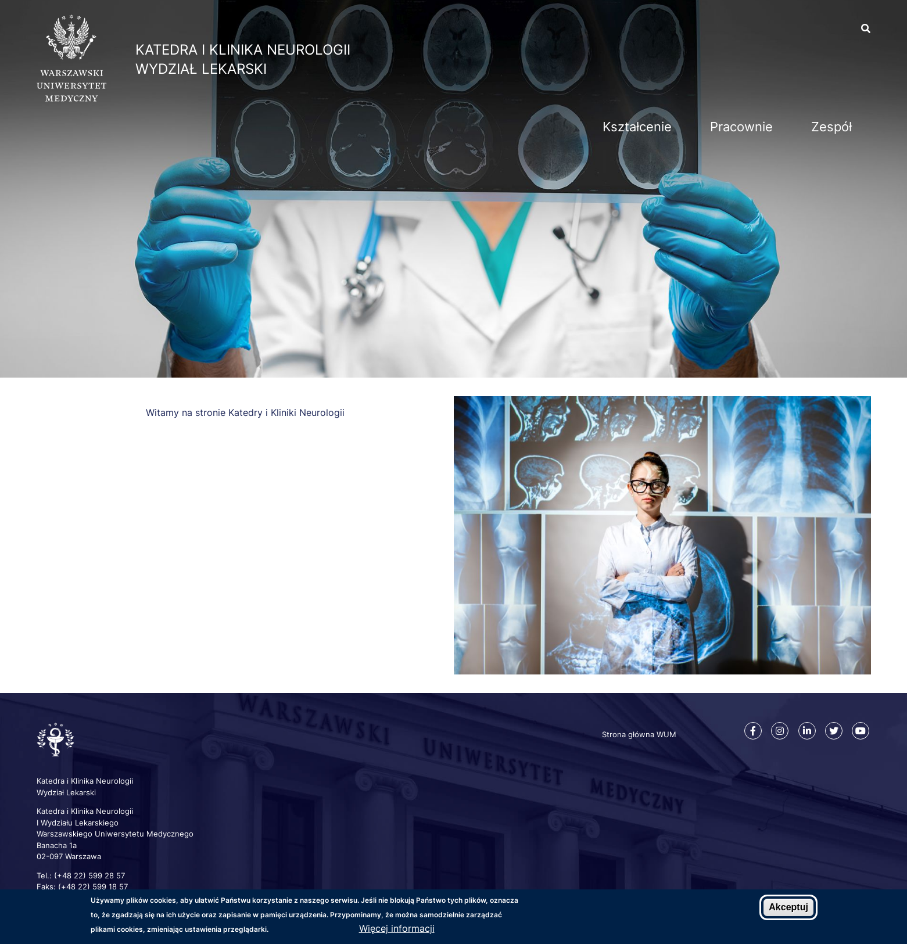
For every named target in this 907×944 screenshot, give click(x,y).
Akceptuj (788, 908)
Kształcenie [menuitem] (637, 126)
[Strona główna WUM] (71, 98)
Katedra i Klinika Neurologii (242, 49)
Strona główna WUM (639, 734)
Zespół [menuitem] (831, 126)
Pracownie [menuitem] (741, 126)
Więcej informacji (397, 928)
